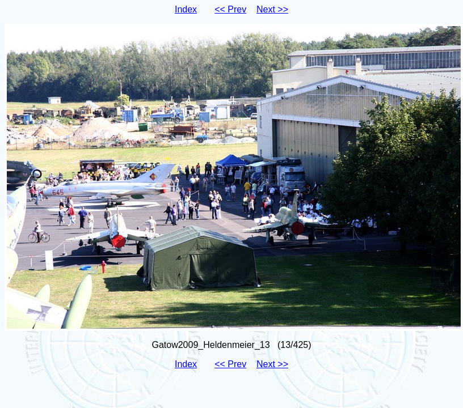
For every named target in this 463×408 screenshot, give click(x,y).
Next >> (272, 9)
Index (186, 9)
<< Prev (230, 9)
